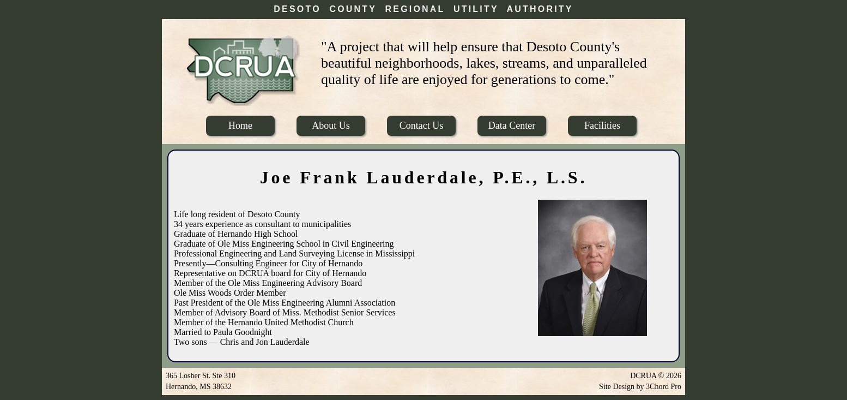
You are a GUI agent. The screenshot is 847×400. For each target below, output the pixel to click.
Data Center (511, 125)
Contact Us (422, 125)
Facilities (602, 125)
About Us (331, 125)
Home (240, 125)
